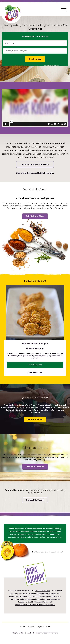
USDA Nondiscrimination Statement (43, 633)
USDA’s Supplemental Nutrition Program (39, 593)
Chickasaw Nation (42, 591)
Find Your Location (35, 467)
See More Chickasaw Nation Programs (35, 173)
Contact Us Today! (35, 500)
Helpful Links (17, 633)
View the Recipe (35, 365)
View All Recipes (35, 373)
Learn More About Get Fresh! (35, 164)
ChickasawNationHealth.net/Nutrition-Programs (35, 605)
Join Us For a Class (35, 216)
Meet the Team (35, 419)
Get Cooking (37, 59)
